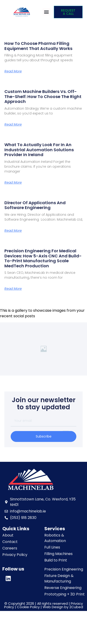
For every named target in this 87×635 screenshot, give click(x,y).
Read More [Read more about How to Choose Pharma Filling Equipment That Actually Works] (13, 71)
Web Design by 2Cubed (63, 606)
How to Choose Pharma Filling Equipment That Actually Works (38, 45)
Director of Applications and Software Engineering (35, 205)
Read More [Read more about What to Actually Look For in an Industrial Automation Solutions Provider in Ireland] (13, 182)
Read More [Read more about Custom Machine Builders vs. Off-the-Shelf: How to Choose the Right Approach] (13, 124)
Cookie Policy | (30, 606)
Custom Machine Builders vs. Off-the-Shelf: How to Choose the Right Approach (42, 96)
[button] (46, 12)
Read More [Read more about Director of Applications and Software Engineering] (13, 230)
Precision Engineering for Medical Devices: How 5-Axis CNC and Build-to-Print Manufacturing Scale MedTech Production (43, 258)
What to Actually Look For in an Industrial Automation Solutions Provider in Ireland (39, 149)
